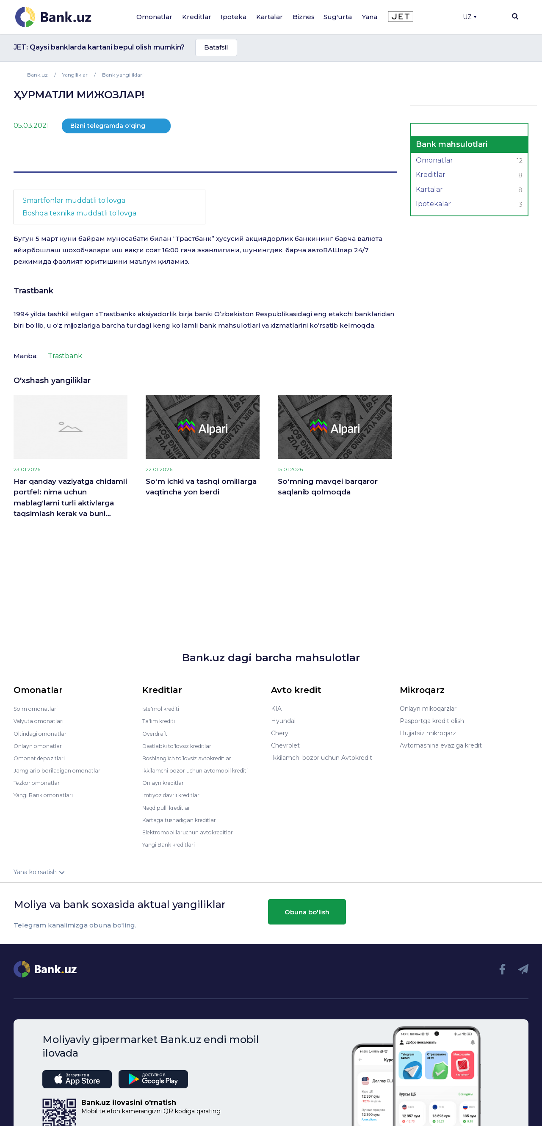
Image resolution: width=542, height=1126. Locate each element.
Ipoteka (233, 17)
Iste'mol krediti (164, 708)
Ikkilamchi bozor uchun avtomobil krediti (202, 770)
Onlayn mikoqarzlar (428, 708)
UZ (469, 17)
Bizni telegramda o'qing (107, 126)
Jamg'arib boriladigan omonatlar (61, 770)
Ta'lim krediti (160, 721)
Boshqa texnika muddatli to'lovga (79, 213)
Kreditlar (196, 17)
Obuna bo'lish (307, 911)
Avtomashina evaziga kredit (441, 745)
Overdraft (156, 733)
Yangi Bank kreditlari (172, 843)
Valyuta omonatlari (41, 721)
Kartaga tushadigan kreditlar (184, 819)
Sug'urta (338, 17)
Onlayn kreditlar (165, 782)
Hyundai (283, 721)
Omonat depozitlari (42, 758)
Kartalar (269, 17)
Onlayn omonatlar (40, 745)
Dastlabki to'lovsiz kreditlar (181, 745)
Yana (369, 17)
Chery (279, 733)
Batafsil (216, 47)
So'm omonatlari (38, 708)
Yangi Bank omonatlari (47, 794)
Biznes (304, 17)
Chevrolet (285, 745)
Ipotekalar (469, 205)
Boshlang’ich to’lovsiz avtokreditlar (193, 758)
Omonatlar (154, 17)
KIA (276, 708)
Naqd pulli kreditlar (169, 807)
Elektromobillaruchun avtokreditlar (193, 831)
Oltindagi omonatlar (43, 733)
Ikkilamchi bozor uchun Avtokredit (321, 758)
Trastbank (33, 290)
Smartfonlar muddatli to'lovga (73, 200)
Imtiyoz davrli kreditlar (174, 794)
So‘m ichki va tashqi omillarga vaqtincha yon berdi (201, 487)
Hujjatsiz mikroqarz (428, 733)
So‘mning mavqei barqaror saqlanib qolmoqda (328, 487)
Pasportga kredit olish (432, 721)
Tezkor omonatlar (39, 782)
